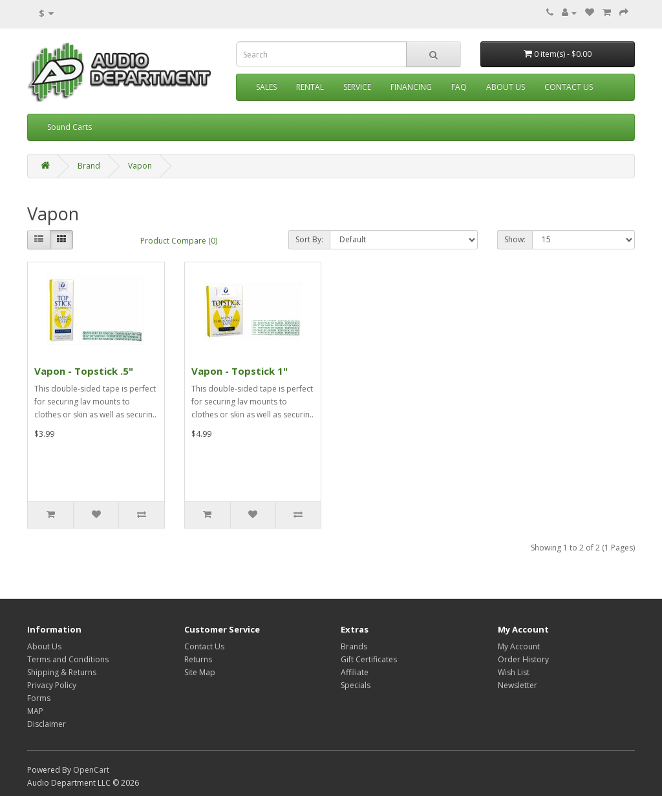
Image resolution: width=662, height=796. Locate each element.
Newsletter (517, 685)
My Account (519, 646)
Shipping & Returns (61, 672)
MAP (35, 711)
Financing (411, 86)
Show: (515, 239)
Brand (89, 165)
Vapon (140, 165)
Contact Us (568, 86)
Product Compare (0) (178, 240)
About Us (505, 86)
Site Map (199, 672)
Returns (198, 659)
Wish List (513, 672)
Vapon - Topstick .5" (83, 370)
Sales (266, 86)
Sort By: (309, 239)
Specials (355, 685)
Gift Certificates (369, 659)
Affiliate (354, 672)
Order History (523, 659)
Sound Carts (69, 126)
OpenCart (91, 769)
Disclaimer (46, 723)
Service (357, 86)
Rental (310, 86)
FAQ (459, 86)
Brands (354, 646)
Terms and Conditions (68, 659)
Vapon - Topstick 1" (239, 370)
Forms (38, 698)
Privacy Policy (51, 685)
